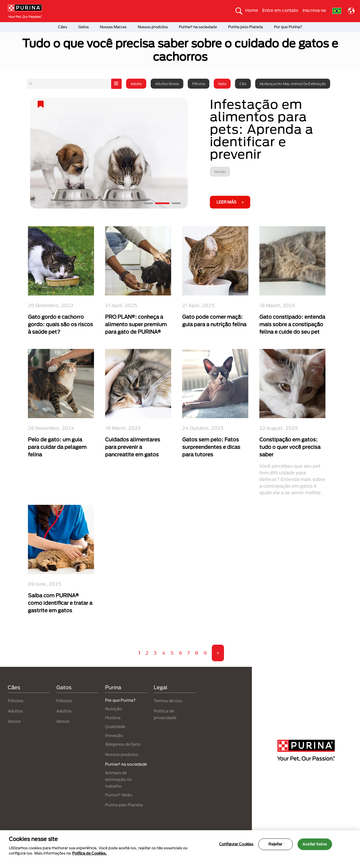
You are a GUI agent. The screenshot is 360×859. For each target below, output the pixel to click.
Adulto (136, 84)
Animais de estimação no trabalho (118, 779)
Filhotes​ (64, 700)
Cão (242, 84)
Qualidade (115, 726)
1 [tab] (148, 203)
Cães (62, 27)
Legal (161, 687)
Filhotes (198, 84)
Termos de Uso (168, 700)
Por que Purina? (288, 27)
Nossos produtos (153, 27)
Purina (113, 687)
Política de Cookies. (89, 853)
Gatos (83, 27)
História (113, 717)
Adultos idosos (167, 84)
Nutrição (113, 708)
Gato (222, 84)
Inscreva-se (314, 10)
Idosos (14, 721)
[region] (180, 844)
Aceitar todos (314, 844)
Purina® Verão (118, 795)
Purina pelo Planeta (245, 27)
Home (251, 10)
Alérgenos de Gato (122, 744)
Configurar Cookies (236, 844)
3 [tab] (176, 203)
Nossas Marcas (113, 27)
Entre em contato (280, 10)
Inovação (114, 735)
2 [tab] (162, 203)
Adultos (15, 711)
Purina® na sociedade (198, 27)
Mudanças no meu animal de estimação (293, 84)
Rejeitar (275, 844)
